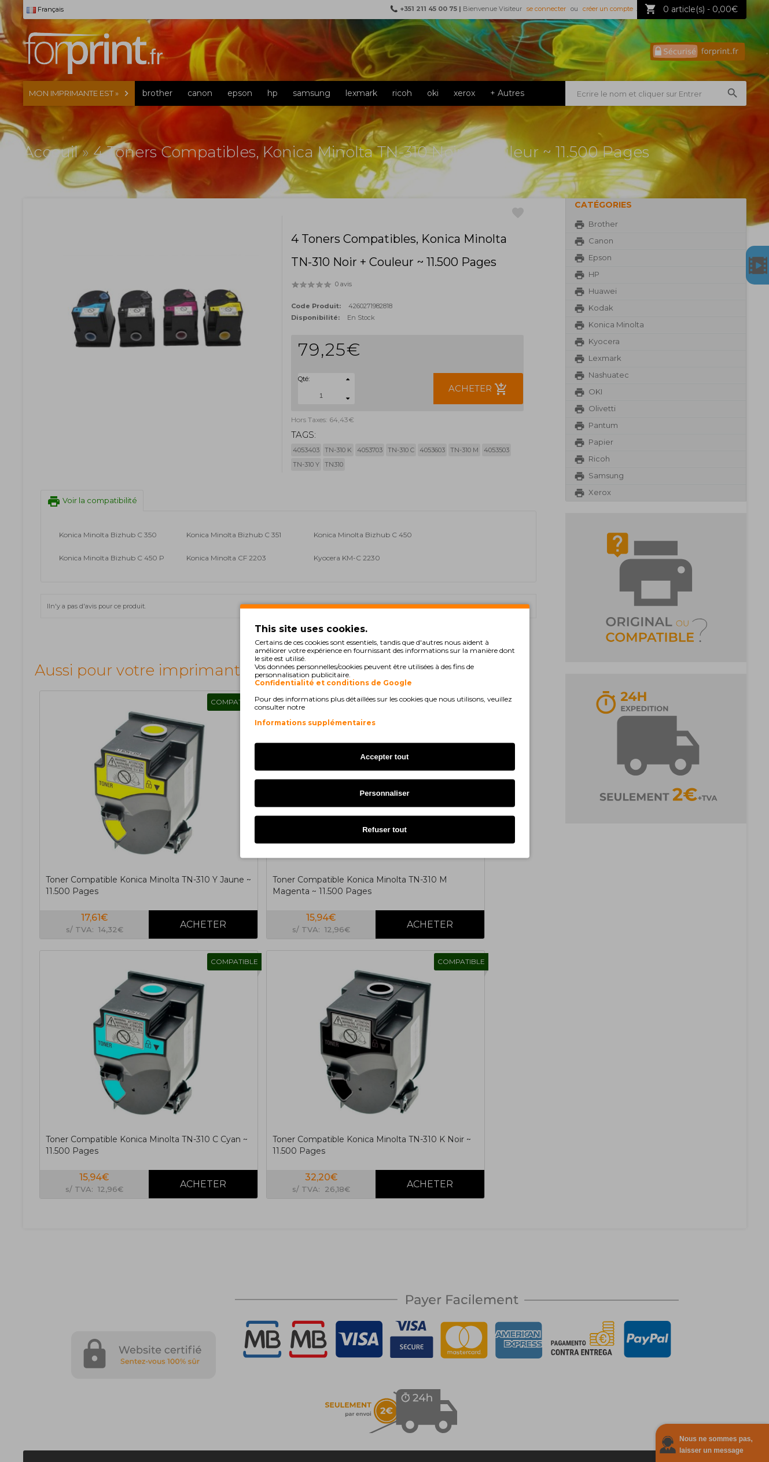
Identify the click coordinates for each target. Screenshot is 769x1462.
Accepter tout (384, 756)
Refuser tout (384, 829)
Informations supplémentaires (315, 722)
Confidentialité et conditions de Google (333, 683)
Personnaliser (385, 793)
